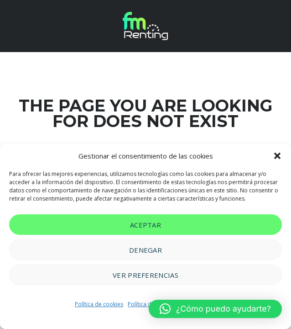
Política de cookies (99, 304)
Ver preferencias (145, 275)
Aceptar (145, 224)
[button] (277, 155)
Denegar (145, 250)
